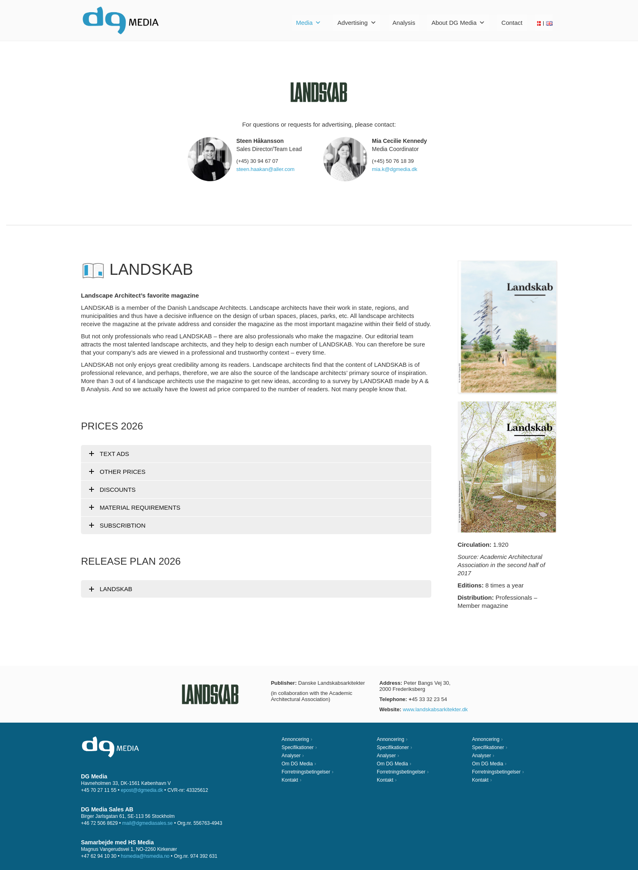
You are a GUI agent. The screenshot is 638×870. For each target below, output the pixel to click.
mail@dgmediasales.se (147, 823)
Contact (511, 22)
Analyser (291, 755)
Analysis (404, 22)
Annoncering (295, 739)
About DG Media (458, 22)
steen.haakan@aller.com (265, 169)
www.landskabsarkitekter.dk (435, 709)
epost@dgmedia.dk (142, 790)
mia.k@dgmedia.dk (394, 169)
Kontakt (290, 780)
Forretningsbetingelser (306, 772)
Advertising (356, 22)
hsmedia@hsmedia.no (145, 856)
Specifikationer (298, 747)
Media (308, 22)
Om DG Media (297, 764)
